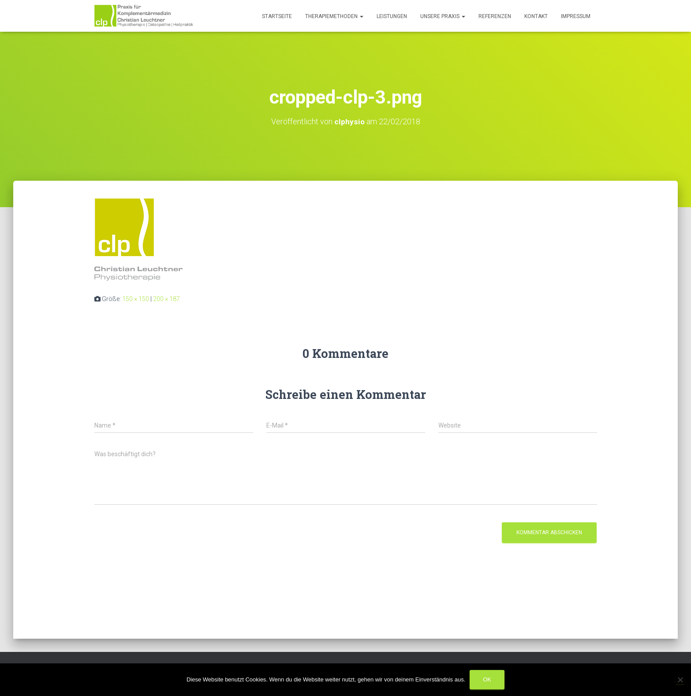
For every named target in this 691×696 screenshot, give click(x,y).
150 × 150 (135, 298)
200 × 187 (166, 298)
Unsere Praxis (442, 16)
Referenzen (494, 16)
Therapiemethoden (334, 16)
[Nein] (680, 679)
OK (487, 679)
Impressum (575, 16)
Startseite (277, 16)
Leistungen (392, 16)
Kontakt (536, 16)
